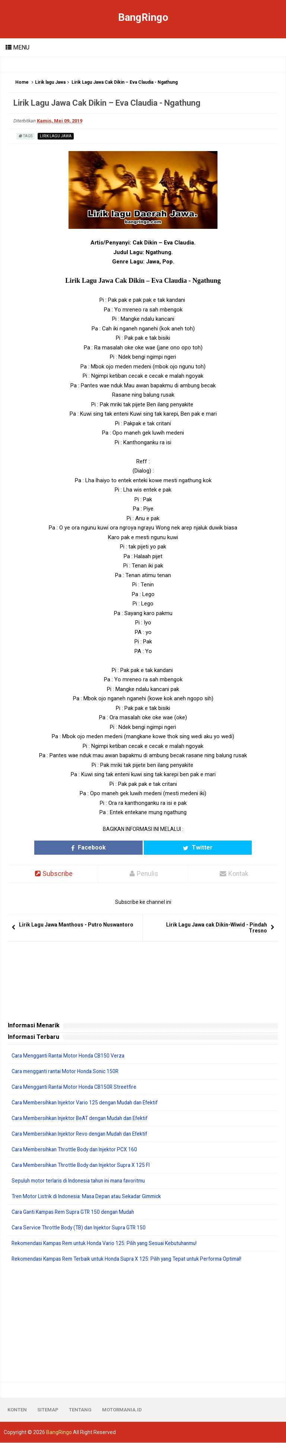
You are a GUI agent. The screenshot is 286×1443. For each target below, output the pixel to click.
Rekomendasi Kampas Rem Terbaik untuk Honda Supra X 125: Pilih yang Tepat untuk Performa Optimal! (133, 1259)
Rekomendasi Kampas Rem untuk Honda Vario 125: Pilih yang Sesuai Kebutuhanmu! (110, 1244)
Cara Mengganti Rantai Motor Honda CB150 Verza (70, 1056)
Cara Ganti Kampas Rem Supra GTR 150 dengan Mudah (77, 1212)
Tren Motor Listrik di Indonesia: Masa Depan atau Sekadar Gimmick (90, 1197)
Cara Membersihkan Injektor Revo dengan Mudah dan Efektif (83, 1134)
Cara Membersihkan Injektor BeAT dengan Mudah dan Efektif (84, 1119)
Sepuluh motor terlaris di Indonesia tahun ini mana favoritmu (83, 1181)
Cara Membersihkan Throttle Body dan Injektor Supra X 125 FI (84, 1165)
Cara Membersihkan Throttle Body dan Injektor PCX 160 (77, 1150)
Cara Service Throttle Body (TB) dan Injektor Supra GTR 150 (81, 1228)
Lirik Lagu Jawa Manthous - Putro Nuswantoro (76, 925)
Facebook (109, 847)
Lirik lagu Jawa (50, 82)
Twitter (177, 847)
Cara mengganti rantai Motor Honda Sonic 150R (68, 1072)
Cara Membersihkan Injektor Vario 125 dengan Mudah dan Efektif (88, 1103)
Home (22, 82)
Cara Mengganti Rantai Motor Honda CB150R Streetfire (76, 1087)
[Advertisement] (143, 1323)
